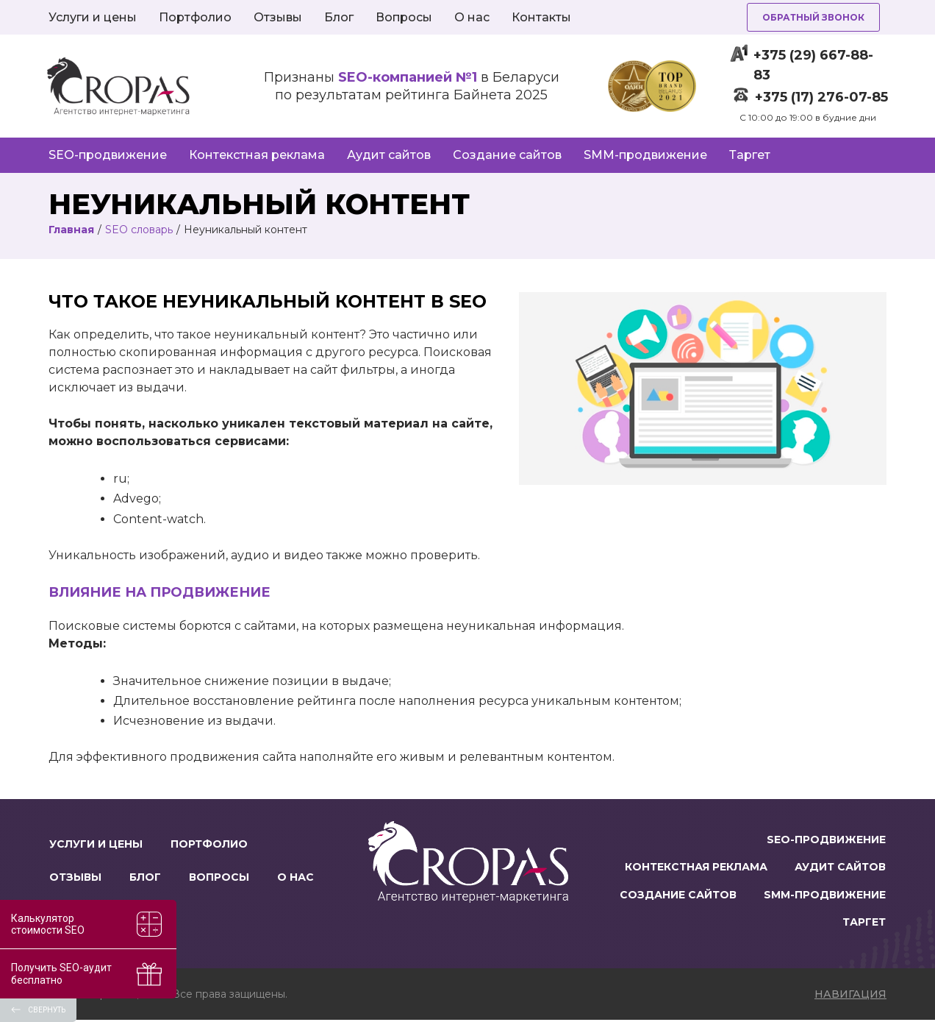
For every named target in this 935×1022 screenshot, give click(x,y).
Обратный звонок (813, 17)
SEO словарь (139, 229)
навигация (850, 996)
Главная (71, 229)
